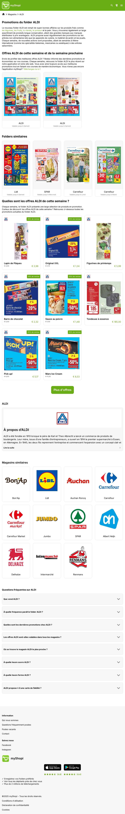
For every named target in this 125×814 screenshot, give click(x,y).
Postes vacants (9, 729)
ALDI (21, 14)
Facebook (6, 745)
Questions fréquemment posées (16, 725)
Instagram (6, 749)
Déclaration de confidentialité (15, 805)
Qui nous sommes (10, 720)
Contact (5, 733)
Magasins (12, 14)
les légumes (7, 30)
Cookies (6, 809)
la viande (27, 30)
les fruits (18, 30)
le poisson (37, 30)
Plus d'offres (62, 390)
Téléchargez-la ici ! (32, 69)
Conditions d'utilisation (12, 801)
